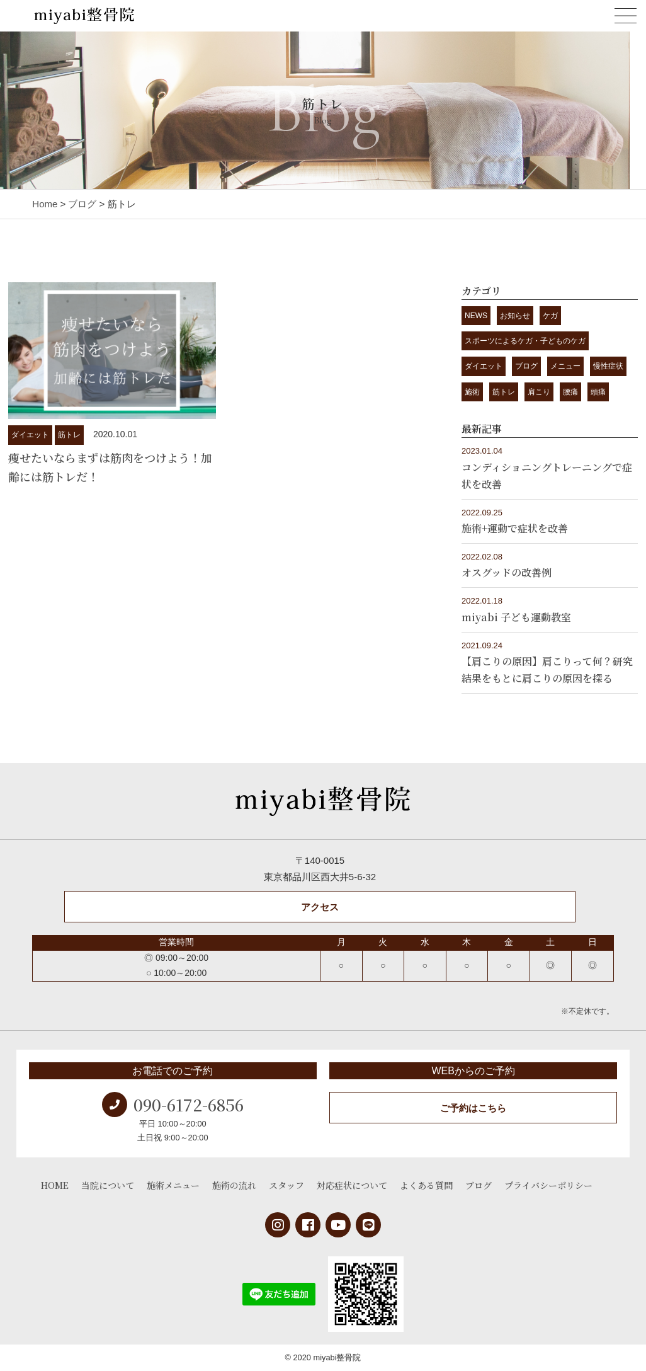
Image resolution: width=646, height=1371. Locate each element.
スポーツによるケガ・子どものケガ (525, 340)
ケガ (550, 315)
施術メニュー (173, 1185)
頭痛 (598, 391)
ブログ (526, 366)
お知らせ (515, 315)
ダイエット (30, 434)
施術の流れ (234, 1185)
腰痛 (570, 391)
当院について (107, 1185)
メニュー (565, 366)
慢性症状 (608, 366)
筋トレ (69, 434)
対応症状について (352, 1185)
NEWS (476, 315)
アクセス (320, 907)
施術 (472, 391)
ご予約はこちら (473, 1108)
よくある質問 (426, 1185)
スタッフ (286, 1185)
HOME (55, 1185)
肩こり (539, 391)
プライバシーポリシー (548, 1185)
